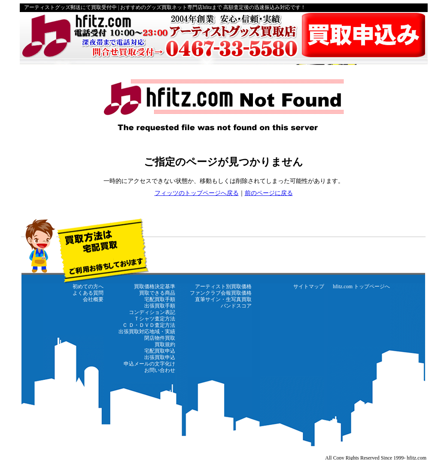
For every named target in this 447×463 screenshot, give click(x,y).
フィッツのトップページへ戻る (197, 193)
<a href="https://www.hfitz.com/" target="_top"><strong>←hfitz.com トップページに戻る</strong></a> (224, 338)
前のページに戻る (269, 193)
